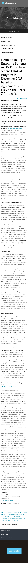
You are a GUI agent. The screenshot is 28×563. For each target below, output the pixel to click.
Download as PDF (22, 98)
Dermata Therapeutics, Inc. (14, 128)
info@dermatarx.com (7, 500)
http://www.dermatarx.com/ (9, 386)
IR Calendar (6, 49)
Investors (14, 31)
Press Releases (7, 45)
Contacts (5, 534)
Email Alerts (6, 52)
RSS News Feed (7, 538)
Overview (5, 42)
